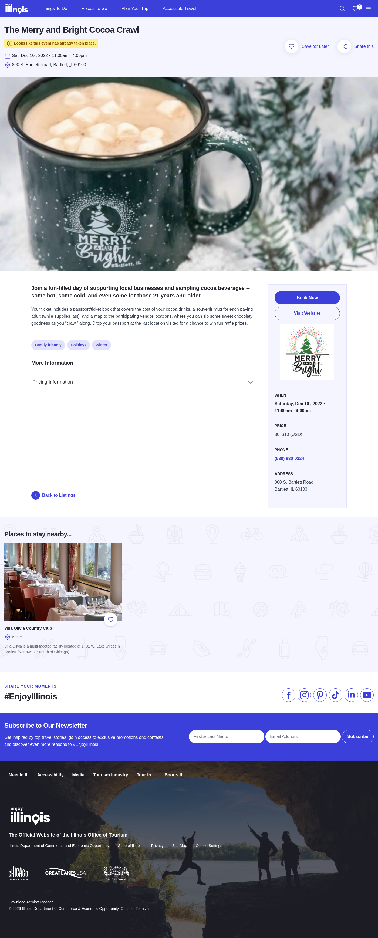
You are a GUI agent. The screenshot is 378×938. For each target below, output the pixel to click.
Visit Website (307, 313)
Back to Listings (53, 496)
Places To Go (94, 8)
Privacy (157, 842)
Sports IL (174, 772)
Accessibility (50, 772)
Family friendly (48, 345)
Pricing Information (137, 381)
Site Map (179, 842)
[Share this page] (344, 48)
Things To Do (54, 8)
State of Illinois (130, 842)
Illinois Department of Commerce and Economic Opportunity (59, 842)
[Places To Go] (111, 8)
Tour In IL (146, 772)
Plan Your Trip (135, 8)
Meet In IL (19, 772)
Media (78, 772)
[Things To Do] (71, 8)
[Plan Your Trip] (152, 8)
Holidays (78, 345)
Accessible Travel (179, 8)
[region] (342, 8)
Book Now (307, 297)
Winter (101, 345)
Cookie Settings (209, 842)
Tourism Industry (110, 772)
